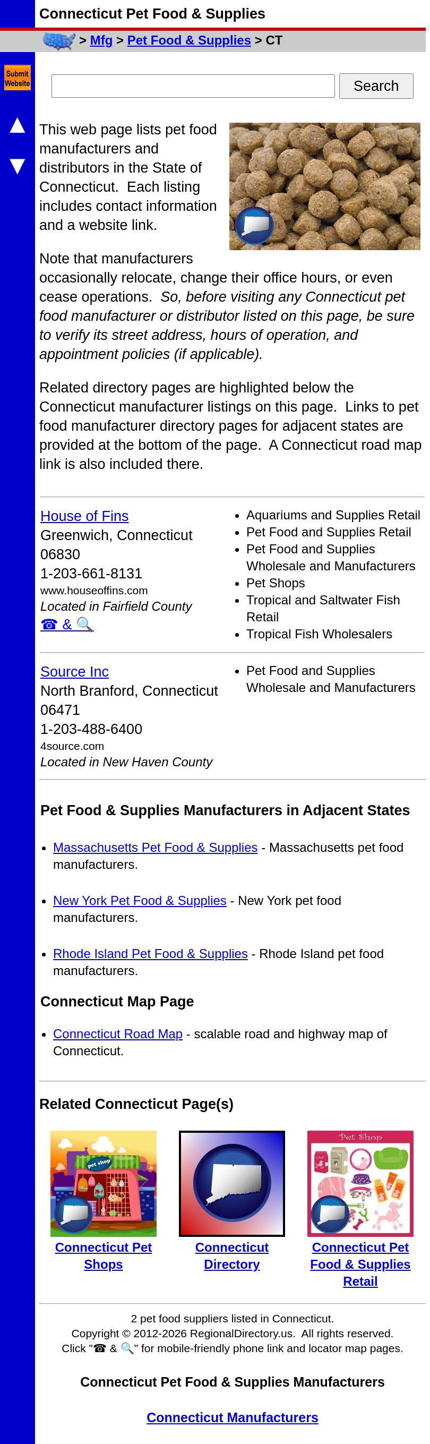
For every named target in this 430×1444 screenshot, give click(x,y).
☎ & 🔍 (67, 625)
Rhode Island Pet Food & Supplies (150, 953)
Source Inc (74, 672)
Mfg (101, 40)
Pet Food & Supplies (189, 40)
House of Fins (84, 516)
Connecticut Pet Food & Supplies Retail (360, 1264)
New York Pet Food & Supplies (140, 900)
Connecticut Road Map (118, 1034)
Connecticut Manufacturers (233, 1417)
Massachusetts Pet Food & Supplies (155, 847)
